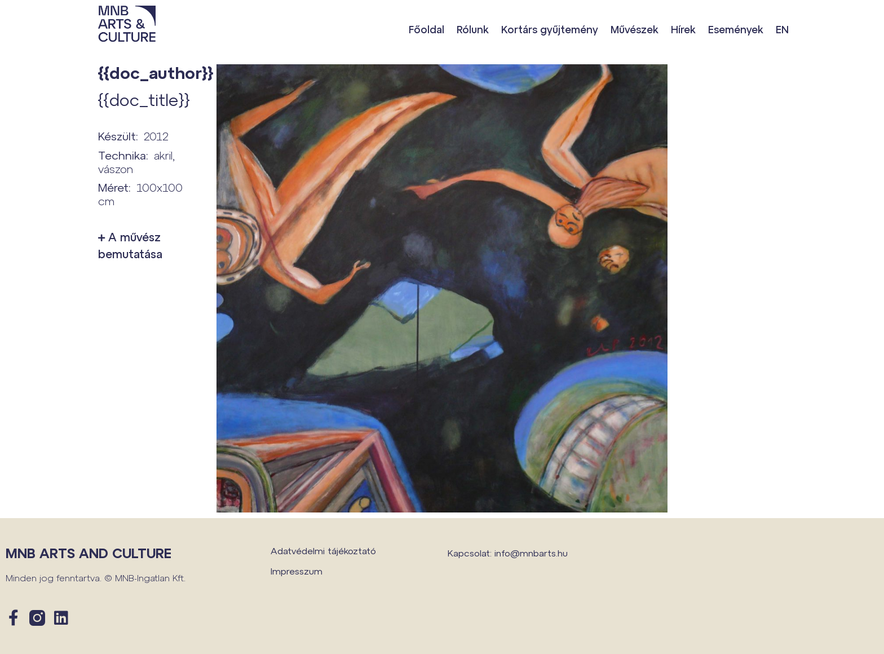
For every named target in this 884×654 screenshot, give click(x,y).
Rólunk (473, 29)
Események (735, 29)
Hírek (683, 29)
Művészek (634, 29)
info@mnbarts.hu (531, 552)
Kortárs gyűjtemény (549, 29)
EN (782, 29)
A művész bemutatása (130, 245)
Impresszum (296, 570)
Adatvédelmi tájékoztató (323, 550)
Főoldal (426, 29)
